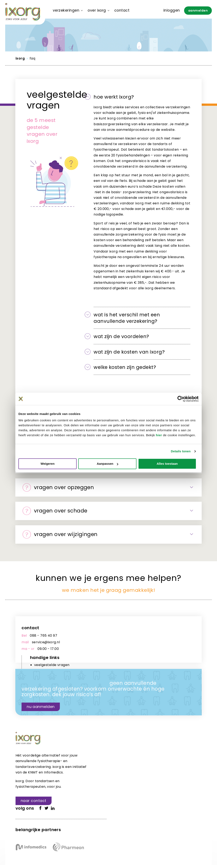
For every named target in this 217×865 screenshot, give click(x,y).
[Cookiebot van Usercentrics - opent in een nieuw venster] (180, 399)
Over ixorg (97, 10)
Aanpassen (108, 464)
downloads (130, 641)
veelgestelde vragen (139, 636)
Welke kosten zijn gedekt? (126, 367)
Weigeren (48, 464)
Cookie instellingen (109, 838)
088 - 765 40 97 (43, 636)
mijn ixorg (129, 647)
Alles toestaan (169, 464)
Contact (121, 10)
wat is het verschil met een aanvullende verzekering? (128, 318)
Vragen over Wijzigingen (61, 535)
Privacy (84, 838)
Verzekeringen (66, 10)
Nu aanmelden (41, 701)
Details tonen (180, 451)
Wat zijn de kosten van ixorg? (130, 352)
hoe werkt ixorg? (114, 97)
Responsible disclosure (57, 838)
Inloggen (171, 10)
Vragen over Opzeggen (59, 488)
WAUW (45, 850)
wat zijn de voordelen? (122, 336)
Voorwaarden (26, 838)
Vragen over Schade (56, 511)
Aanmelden (198, 10)
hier (159, 435)
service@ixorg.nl (46, 643)
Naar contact (33, 801)
